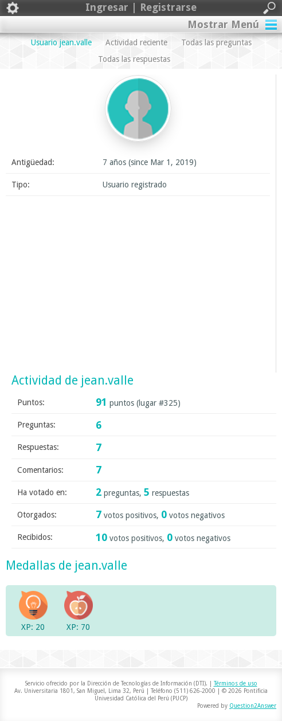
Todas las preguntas (216, 42)
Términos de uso (235, 683)
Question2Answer (252, 706)
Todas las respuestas (134, 59)
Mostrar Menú (223, 24)
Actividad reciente (136, 42)
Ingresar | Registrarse (141, 8)
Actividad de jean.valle (72, 380)
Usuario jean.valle (61, 42)
